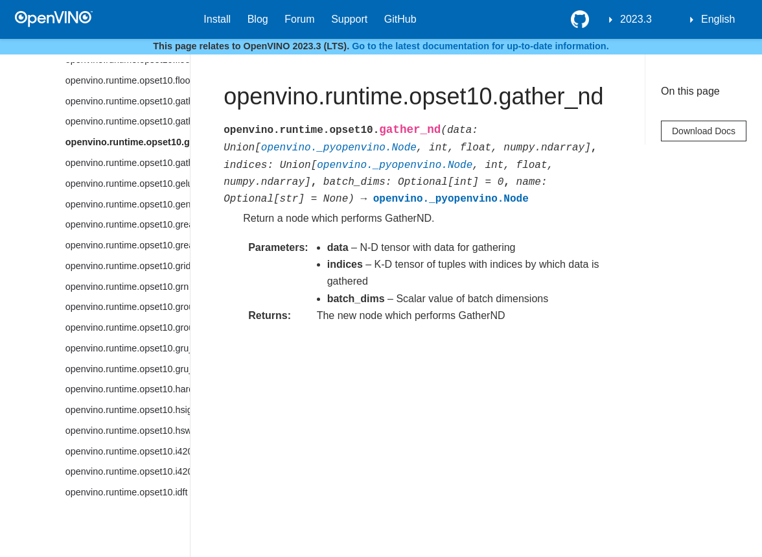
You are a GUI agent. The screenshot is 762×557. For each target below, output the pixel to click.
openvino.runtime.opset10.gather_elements (127, 121)
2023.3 (636, 19)
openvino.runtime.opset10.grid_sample (127, 266)
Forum (299, 19)
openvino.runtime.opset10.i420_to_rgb (127, 471)
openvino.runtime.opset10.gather (127, 101)
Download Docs (703, 131)
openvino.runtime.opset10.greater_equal (127, 245)
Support (349, 19)
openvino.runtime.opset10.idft (126, 492)
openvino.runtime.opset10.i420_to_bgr (127, 451)
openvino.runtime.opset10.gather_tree (127, 163)
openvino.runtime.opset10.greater (127, 224)
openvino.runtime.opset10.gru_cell (127, 348)
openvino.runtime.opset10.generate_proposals (127, 204)
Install (217, 19)
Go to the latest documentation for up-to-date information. (480, 46)
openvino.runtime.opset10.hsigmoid (127, 410)
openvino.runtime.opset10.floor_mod (127, 80)
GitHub (400, 19)
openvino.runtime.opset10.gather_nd (127, 142)
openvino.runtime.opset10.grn (127, 286)
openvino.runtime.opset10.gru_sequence (127, 369)
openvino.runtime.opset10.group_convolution (127, 307)
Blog (258, 19)
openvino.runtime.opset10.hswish (127, 430)
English (718, 19)
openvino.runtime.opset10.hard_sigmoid (127, 389)
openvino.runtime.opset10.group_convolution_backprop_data (127, 327)
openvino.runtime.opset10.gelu (127, 183)
